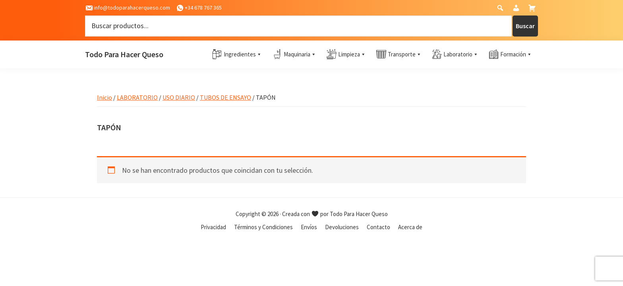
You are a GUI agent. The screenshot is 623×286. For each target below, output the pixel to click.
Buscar (525, 26)
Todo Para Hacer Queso (124, 54)
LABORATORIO (137, 97)
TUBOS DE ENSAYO (225, 97)
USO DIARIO (179, 97)
